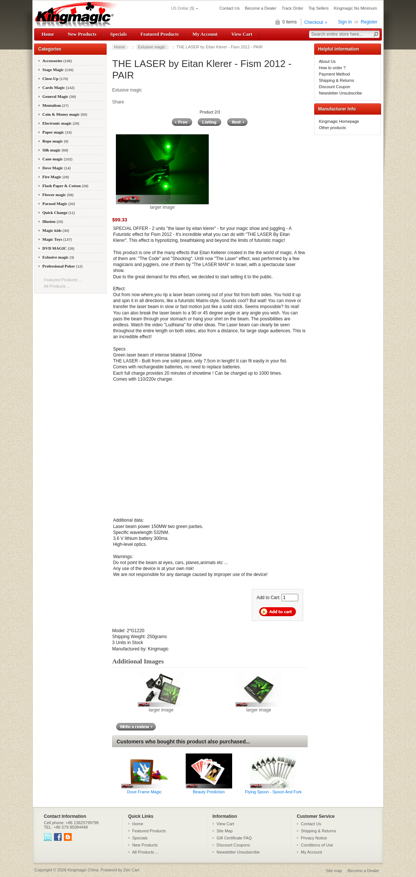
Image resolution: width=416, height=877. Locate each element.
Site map (334, 870)
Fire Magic (55, 177)
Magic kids (55, 230)
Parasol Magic (58, 203)
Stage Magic (58, 69)
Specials (118, 34)
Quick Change (58, 212)
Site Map (225, 831)
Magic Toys (57, 239)
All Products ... (57, 286)
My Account (204, 34)
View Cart (242, 34)
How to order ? (332, 67)
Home (48, 34)
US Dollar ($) (183, 8)
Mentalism (55, 105)
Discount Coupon (334, 86)
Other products (332, 127)
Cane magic (57, 159)
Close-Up (55, 78)
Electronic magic (60, 123)
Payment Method (334, 74)
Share (118, 102)
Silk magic (55, 150)
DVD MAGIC (58, 248)
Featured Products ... (63, 280)
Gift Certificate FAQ (234, 838)
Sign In (345, 22)
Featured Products (159, 34)
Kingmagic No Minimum (355, 8)
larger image (161, 708)
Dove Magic (56, 168)
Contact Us (230, 8)
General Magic (59, 96)
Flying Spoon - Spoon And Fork (273, 792)
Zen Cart (131, 870)
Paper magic (57, 132)
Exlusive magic (151, 47)
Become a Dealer (260, 8)
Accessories (57, 60)
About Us (327, 61)
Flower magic (58, 194)
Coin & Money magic (64, 114)
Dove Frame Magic (144, 792)
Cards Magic (58, 87)
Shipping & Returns (336, 80)
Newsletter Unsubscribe (340, 93)
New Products (82, 34)
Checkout (313, 22)
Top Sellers (318, 8)
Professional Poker (62, 266)
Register (369, 22)
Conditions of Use (317, 845)
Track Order (292, 8)
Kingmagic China (83, 870)
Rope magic (55, 141)
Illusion (52, 221)
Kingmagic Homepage (339, 121)
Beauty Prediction (209, 792)
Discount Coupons (233, 845)
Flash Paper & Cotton (65, 185)
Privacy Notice (314, 838)
